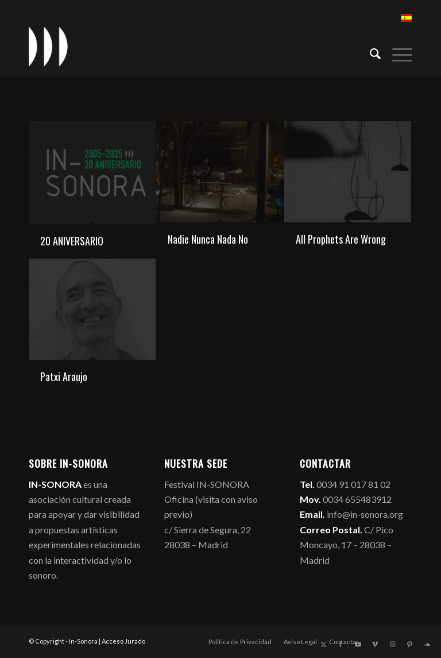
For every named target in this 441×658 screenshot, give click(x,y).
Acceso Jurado (123, 641)
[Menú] (396, 52)
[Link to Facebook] (340, 644)
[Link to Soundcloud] (426, 644)
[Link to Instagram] (392, 644)
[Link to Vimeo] (375, 644)
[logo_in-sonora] (48, 46)
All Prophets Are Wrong (341, 239)
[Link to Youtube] (357, 644)
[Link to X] (323, 644)
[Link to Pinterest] (409, 644)
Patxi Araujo (63, 376)
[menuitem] (369, 52)
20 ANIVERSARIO (71, 240)
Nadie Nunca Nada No (208, 239)
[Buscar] (369, 52)
